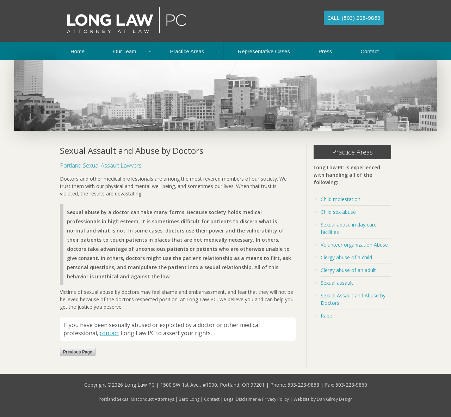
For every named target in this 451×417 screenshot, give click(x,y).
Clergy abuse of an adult (348, 270)
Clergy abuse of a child (346, 257)
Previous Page (77, 352)
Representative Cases (264, 51)
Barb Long (189, 399)
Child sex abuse (338, 211)
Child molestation (340, 199)
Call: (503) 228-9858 (354, 17)
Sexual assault (337, 282)
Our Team (124, 51)
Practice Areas (187, 51)
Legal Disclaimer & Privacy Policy (256, 399)
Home (77, 51)
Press (325, 51)
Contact (369, 51)
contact (109, 333)
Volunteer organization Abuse (354, 244)
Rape (326, 315)
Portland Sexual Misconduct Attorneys (136, 399)
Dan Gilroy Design (335, 399)
